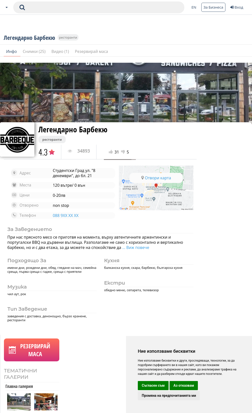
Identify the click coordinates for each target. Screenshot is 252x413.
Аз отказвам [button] (183, 385)
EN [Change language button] (193, 7)
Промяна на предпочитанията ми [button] (169, 396)
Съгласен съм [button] (153, 385)
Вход (236, 7)
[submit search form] (22, 7)
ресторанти (68, 42)
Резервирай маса (91, 56)
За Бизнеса (213, 7)
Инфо (12, 56)
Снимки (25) (35, 56)
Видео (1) (60, 56)
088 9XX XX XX (62, 215)
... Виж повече (159, 247)
